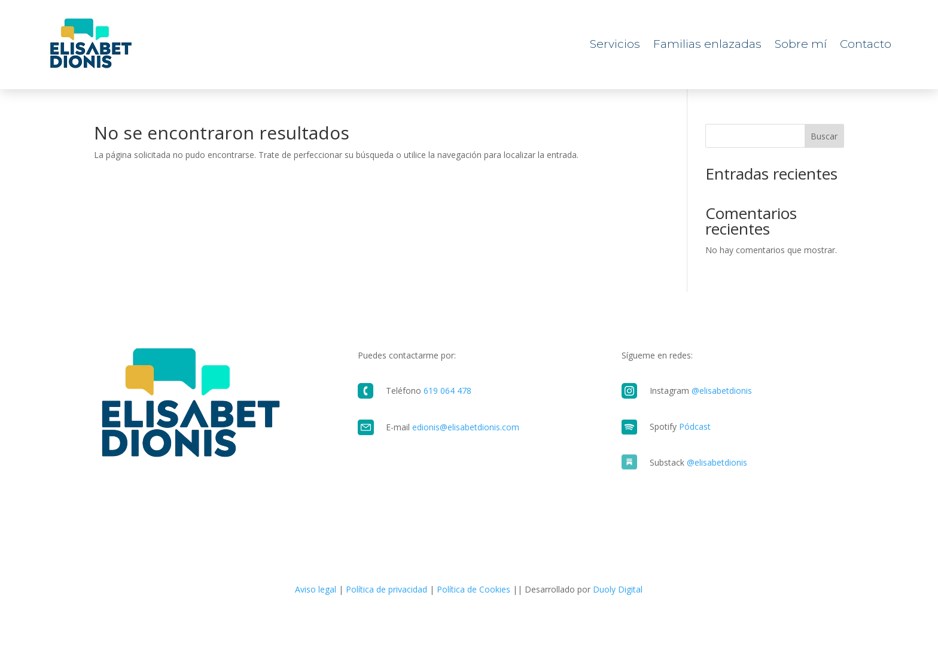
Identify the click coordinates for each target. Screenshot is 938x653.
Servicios (615, 44)
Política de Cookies (473, 589)
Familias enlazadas (707, 44)
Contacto (865, 44)
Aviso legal (315, 589)
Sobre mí (801, 44)
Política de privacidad (386, 589)
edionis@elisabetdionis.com (465, 427)
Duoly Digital (617, 589)
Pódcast (695, 426)
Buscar (824, 136)
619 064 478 (447, 390)
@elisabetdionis (722, 390)
